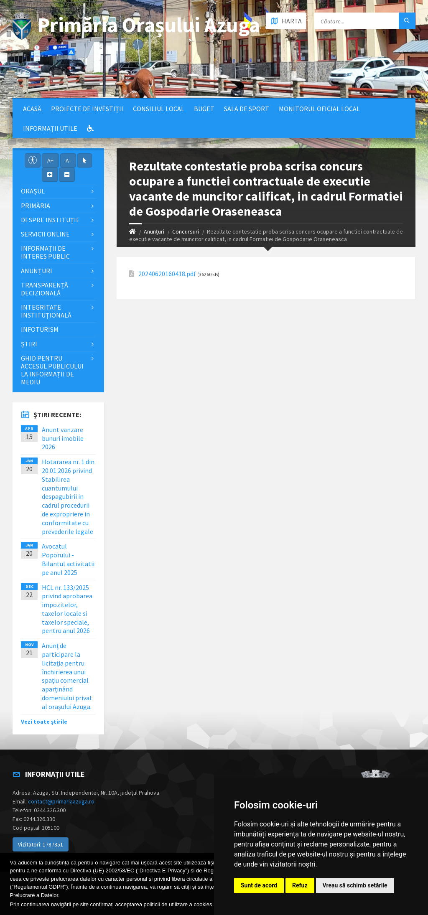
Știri (29, 344)
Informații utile (50, 128)
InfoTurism (40, 329)
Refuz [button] (300, 885)
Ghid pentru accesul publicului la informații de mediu (52, 370)
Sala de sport (246, 108)
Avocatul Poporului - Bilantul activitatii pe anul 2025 (68, 559)
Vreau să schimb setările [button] (355, 885)
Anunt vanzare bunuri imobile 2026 (63, 438)
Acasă (32, 108)
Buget (204, 108)
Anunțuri (154, 231)
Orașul (33, 191)
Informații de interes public (45, 252)
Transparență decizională (44, 289)
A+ (50, 160)
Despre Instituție (50, 220)
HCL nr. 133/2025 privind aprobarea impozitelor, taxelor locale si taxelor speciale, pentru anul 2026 (67, 609)
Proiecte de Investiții (87, 108)
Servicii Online (45, 234)
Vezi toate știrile (44, 721)
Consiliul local (158, 108)
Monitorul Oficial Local (319, 108)
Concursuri (185, 231)
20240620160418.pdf (167, 274)
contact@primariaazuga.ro (61, 801)
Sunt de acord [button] (259, 885)
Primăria (35, 205)
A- (68, 160)
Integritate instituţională (46, 311)
